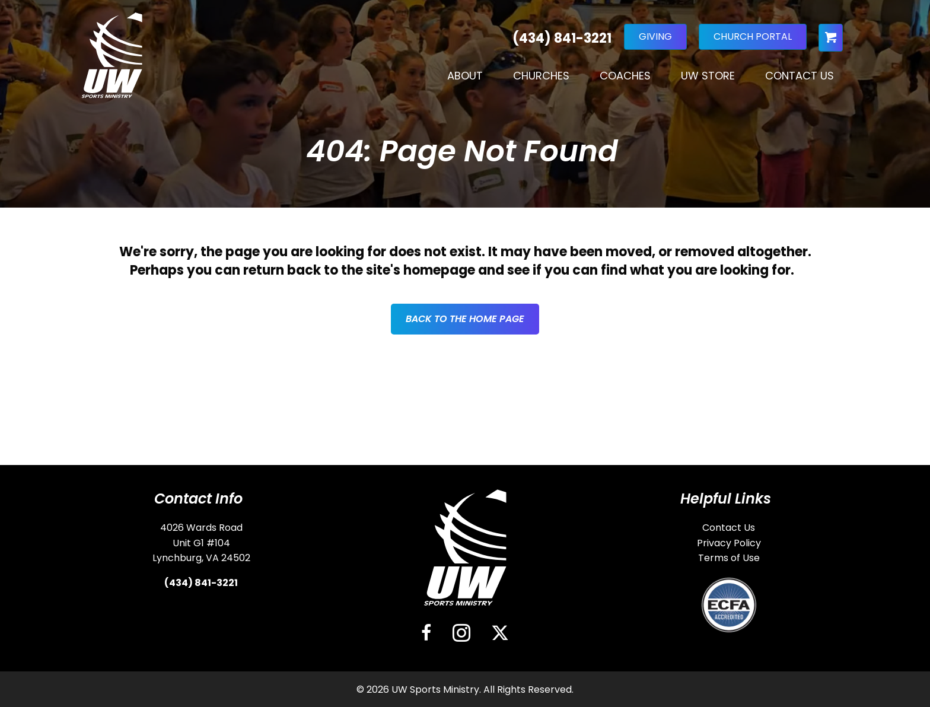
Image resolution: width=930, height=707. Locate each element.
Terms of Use (729, 558)
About (465, 75)
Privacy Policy (729, 543)
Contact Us (799, 75)
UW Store (708, 75)
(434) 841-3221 (201, 583)
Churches (541, 75)
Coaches (625, 75)
